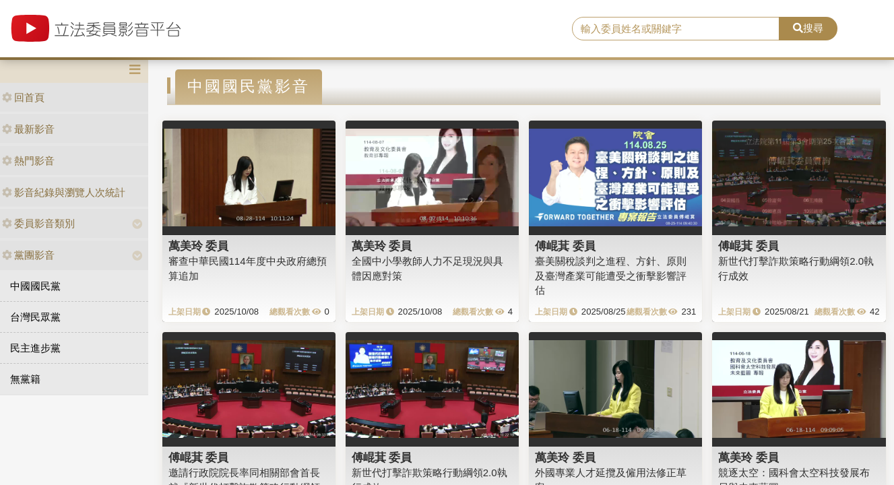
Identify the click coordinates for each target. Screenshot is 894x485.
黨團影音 (28, 255)
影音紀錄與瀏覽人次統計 (63, 192)
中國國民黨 (35, 286)
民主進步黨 (35, 348)
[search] (675, 29)
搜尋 (808, 28)
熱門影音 (28, 160)
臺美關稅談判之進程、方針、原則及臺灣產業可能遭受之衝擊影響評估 (611, 275)
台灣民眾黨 (35, 317)
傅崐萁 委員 (565, 246)
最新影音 (28, 129)
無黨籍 (25, 379)
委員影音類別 (38, 223)
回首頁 (23, 97)
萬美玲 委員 (198, 246)
